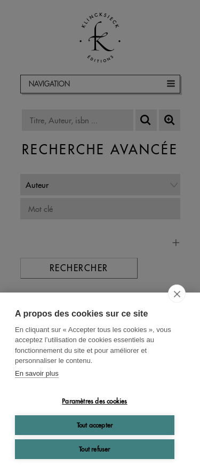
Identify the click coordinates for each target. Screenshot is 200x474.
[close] (177, 294)
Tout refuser (94, 449)
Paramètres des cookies (94, 401)
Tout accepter (95, 425)
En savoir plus (37, 373)
